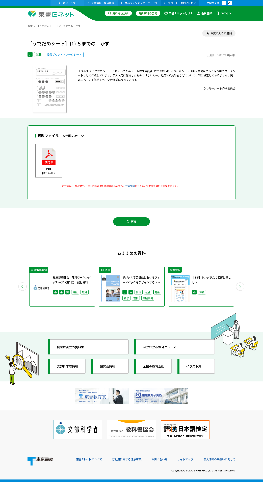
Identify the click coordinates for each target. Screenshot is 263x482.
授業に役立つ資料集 (70, 347)
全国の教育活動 (153, 366)
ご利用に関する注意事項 (126, 459)
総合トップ (67, 3)
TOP (30, 26)
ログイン (223, 13)
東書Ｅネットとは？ (178, 13)
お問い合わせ (159, 459)
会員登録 (204, 13)
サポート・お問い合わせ (180, 3)
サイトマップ (185, 459)
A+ (230, 3)
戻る (131, 221)
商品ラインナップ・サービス (139, 3)
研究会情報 (107, 366)
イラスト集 (193, 366)
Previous (22, 286)
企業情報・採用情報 (101, 3)
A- (224, 3)
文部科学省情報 (67, 366)
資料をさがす (118, 13)
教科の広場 (148, 13)
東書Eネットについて (89, 459)
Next (240, 286)
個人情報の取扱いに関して (219, 459)
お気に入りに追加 (221, 33)
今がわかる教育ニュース (159, 347)
